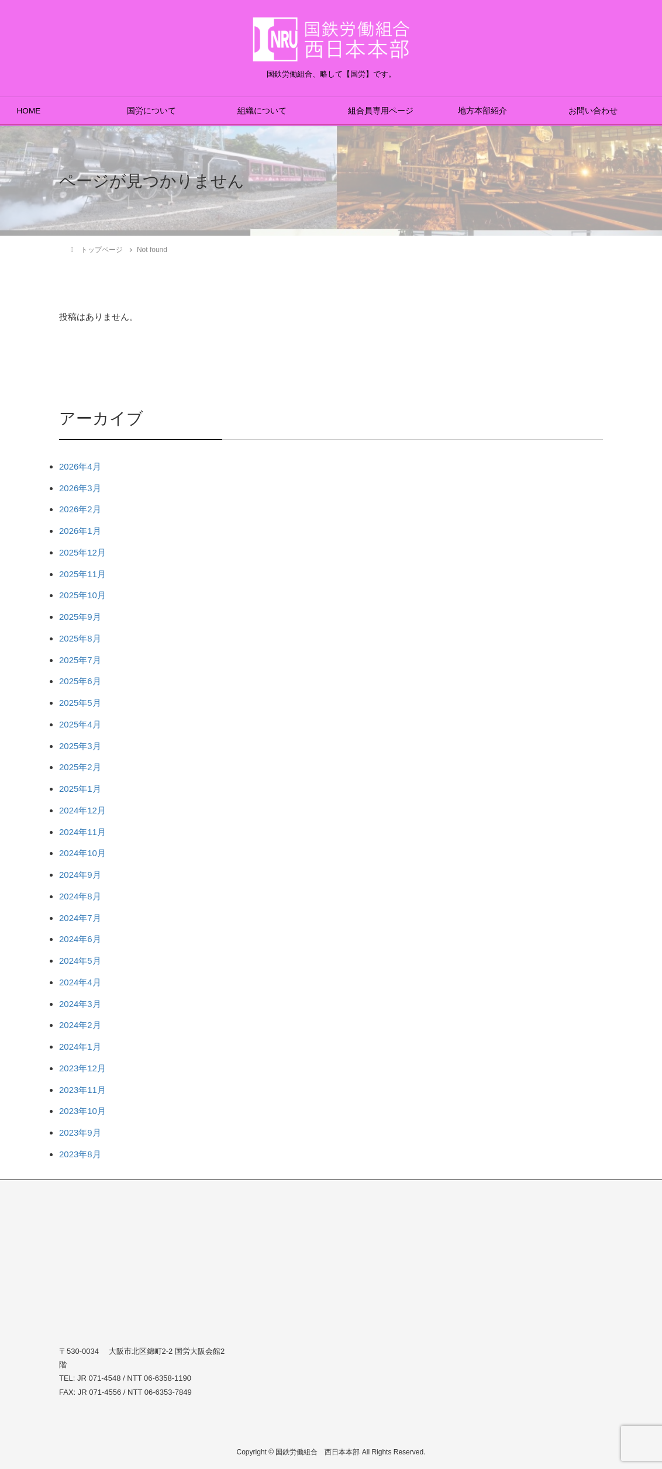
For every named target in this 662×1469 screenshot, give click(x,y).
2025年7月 (80, 660)
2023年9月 (80, 1132)
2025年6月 (80, 681)
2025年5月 (80, 703)
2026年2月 (80, 509)
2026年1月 (80, 531)
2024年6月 (80, 939)
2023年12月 (82, 1068)
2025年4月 (80, 724)
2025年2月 (80, 767)
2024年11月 (82, 832)
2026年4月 (80, 466)
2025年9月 (80, 617)
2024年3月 (80, 1004)
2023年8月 (80, 1154)
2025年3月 (80, 746)
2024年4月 (80, 982)
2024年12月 (82, 810)
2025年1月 (80, 789)
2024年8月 (80, 896)
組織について (262, 110)
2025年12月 (82, 552)
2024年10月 (82, 853)
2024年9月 (80, 875)
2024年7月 (80, 918)
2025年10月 (82, 595)
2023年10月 (82, 1111)
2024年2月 (80, 1025)
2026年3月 (80, 488)
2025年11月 (82, 574)
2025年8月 (80, 638)
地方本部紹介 (482, 110)
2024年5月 (80, 960)
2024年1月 (80, 1046)
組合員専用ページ (380, 110)
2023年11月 (82, 1090)
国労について (151, 110)
